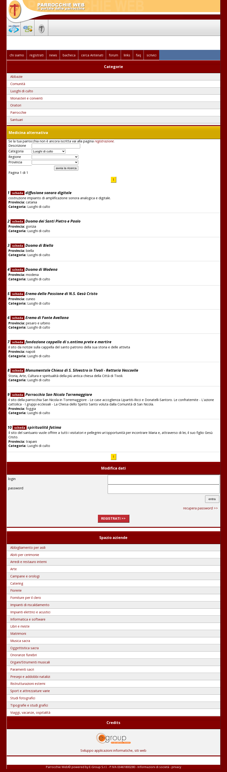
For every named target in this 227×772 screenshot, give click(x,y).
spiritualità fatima (37, 427)
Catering (16, 583)
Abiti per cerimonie (24, 554)
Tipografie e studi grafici (29, 705)
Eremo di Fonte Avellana (39, 317)
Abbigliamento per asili (27, 547)
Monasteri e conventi (26, 98)
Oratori (15, 105)
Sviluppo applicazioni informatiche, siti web (113, 749)
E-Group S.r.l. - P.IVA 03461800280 (112, 767)
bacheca (69, 55)
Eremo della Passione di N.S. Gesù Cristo (53, 293)
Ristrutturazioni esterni (27, 683)
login (12, 479)
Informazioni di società (153, 767)
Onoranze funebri (23, 655)
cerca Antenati (92, 55)
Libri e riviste (20, 626)
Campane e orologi (25, 576)
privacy (176, 767)
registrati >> (113, 518)
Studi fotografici (22, 698)
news (53, 55)
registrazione (104, 141)
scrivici (151, 55)
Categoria (16, 151)
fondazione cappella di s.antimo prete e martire (60, 341)
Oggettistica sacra (24, 648)
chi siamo (17, 55)
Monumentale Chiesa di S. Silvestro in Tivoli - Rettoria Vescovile (74, 370)
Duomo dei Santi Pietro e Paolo (45, 221)
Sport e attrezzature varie (30, 691)
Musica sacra (20, 640)
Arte (13, 569)
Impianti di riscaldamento (29, 605)
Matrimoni (18, 633)
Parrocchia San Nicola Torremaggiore (51, 394)
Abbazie (16, 76)
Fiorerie (16, 590)
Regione (14, 157)
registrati (37, 55)
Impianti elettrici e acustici (30, 612)
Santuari (16, 119)
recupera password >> (200, 508)
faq (138, 55)
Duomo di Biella (31, 245)
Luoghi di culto (21, 91)
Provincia (15, 162)
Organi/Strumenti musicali (30, 662)
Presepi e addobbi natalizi (30, 676)
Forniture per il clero (25, 597)
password (15, 488)
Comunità (17, 84)
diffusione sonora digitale (41, 192)
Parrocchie (18, 112)
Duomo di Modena (34, 269)
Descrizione (17, 146)
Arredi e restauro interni (28, 561)
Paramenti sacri (22, 669)
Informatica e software (27, 619)
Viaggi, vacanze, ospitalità (30, 712)
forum (113, 55)
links (127, 55)
